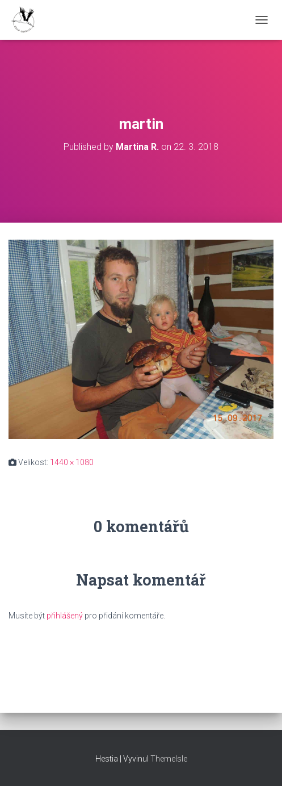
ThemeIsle (168, 758)
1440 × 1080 (72, 462)
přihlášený (65, 615)
